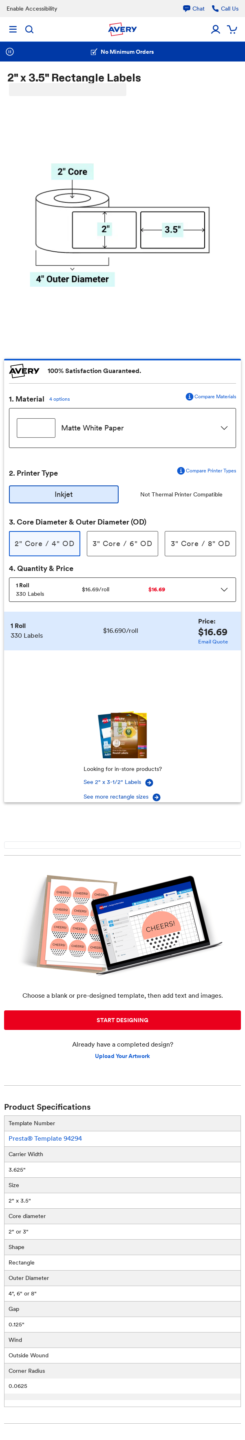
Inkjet (64, 494)
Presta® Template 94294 (45, 1138)
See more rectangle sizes (122, 797)
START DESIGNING (122, 1020)
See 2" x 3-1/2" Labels (119, 783)
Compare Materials (210, 397)
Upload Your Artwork (122, 1056)
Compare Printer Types (206, 471)
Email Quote (213, 642)
